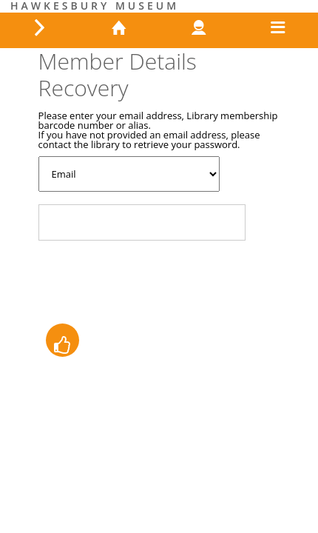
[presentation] (150, 280)
